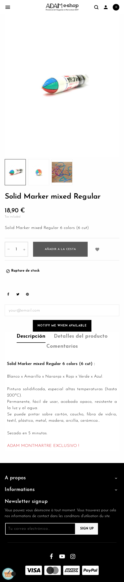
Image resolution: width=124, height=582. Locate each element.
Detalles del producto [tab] (81, 336)
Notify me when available (62, 325)
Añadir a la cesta (60, 249)
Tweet (17, 294)
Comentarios (62, 346)
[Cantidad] (16, 249)
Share (8, 294)
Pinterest (27, 294)
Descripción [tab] (31, 336)
